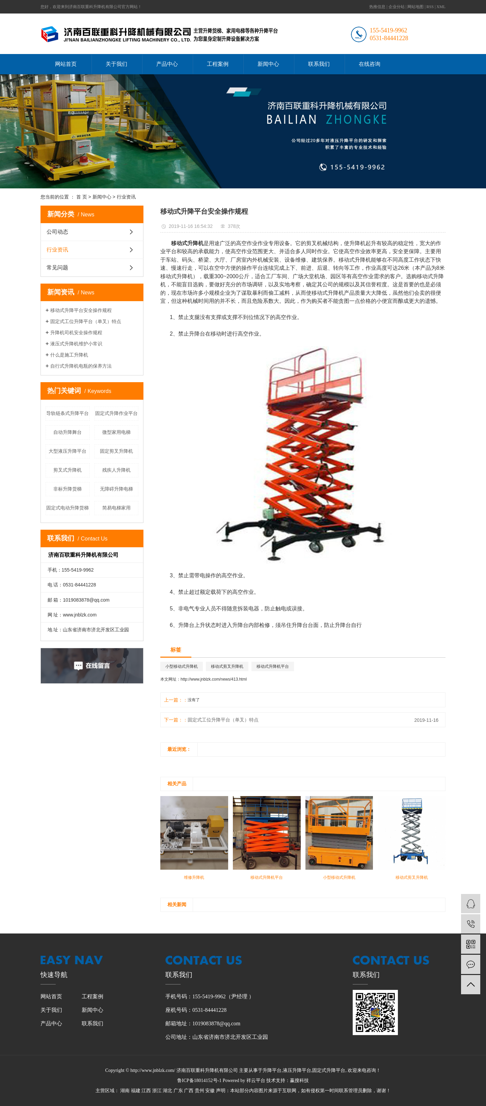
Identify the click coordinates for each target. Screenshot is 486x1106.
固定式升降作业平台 (116, 413)
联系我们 (319, 64)
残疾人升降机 (116, 470)
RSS (430, 6)
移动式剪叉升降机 (227, 666)
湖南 (125, 1090)
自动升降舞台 (67, 432)
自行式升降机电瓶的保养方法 (81, 366)
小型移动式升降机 (181, 666)
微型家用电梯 (116, 432)
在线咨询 (369, 64)
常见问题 (57, 267)
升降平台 (272, 1070)
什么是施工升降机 (69, 355)
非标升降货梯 (67, 489)
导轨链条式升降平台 (67, 413)
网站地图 (415, 6)
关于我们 (116, 64)
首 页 (81, 197)
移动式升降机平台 (272, 666)
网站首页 (66, 64)
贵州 (199, 1090)
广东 (178, 1090)
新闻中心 (268, 64)
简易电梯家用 (116, 507)
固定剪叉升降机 (116, 451)
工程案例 (217, 64)
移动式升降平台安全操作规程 (81, 310)
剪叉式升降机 (67, 470)
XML (441, 6)
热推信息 (377, 6)
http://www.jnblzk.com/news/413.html (214, 679)
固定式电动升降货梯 (67, 507)
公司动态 (57, 232)
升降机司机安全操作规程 (76, 332)
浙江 (157, 1090)
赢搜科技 (299, 1080)
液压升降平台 (297, 1070)
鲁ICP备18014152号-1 (199, 1080)
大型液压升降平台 (67, 451)
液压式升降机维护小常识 (76, 343)
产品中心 (167, 64)
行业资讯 (126, 197)
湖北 (167, 1090)
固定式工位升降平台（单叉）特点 (85, 321)
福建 (135, 1090)
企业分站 (396, 6)
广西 (188, 1090)
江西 (146, 1090)
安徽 (210, 1090)
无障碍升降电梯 (116, 489)
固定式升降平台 (328, 1070)
